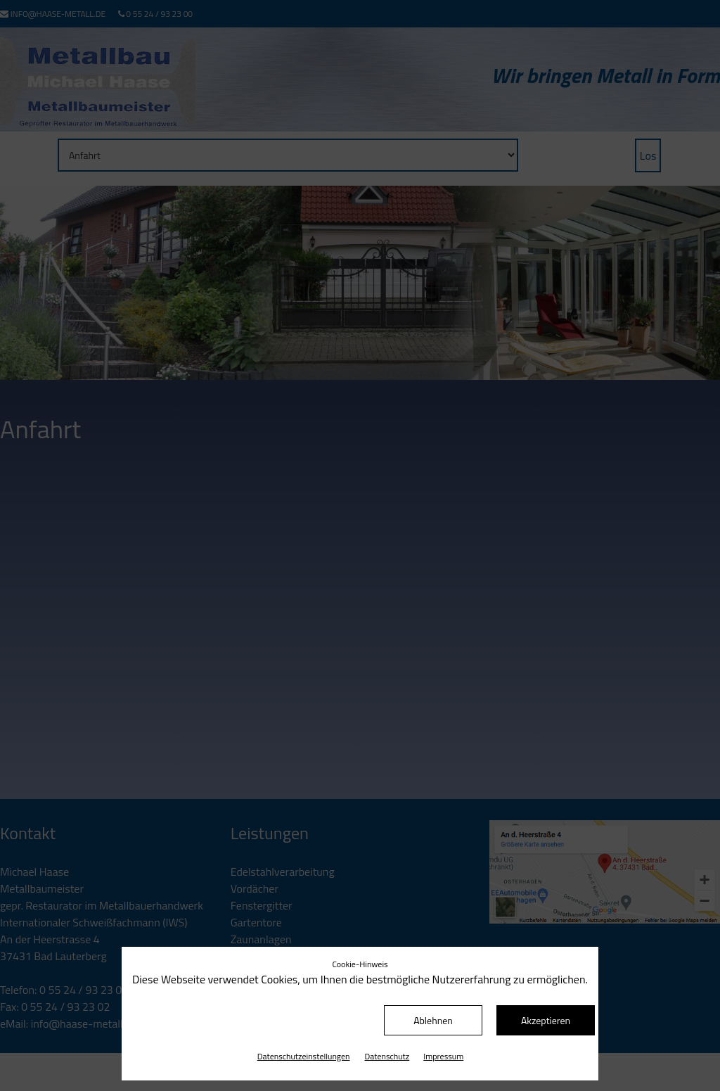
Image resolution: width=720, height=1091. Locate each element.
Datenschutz (387, 1056)
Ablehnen (433, 1020)
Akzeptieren (545, 1020)
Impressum (443, 1056)
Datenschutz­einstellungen (303, 1056)
